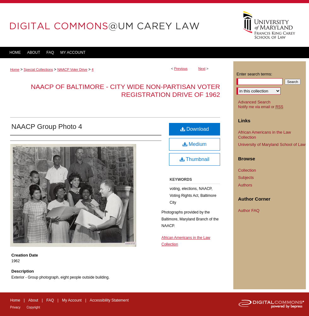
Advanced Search (254, 102)
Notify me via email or (260, 107)
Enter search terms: (254, 74)
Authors (245, 185)
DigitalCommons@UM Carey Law (116, 25)
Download (194, 129)
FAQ (50, 300)
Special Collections (38, 69)
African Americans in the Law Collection (264, 135)
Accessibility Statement (109, 300)
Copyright (33, 307)
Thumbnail (194, 159)
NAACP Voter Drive (72, 69)
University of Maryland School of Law (272, 144)
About (33, 300)
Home (14, 69)
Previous (181, 68)
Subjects (246, 177)
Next (202, 68)
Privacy (15, 307)
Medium (195, 144)
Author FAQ (248, 210)
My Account (72, 300)
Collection (247, 170)
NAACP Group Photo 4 (46, 126)
